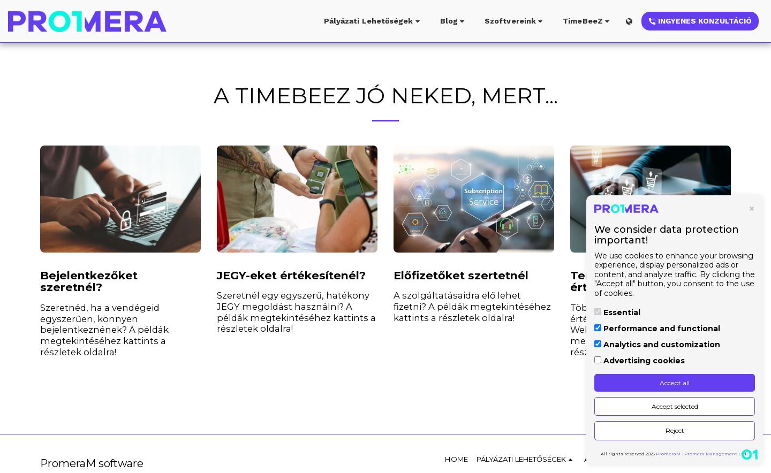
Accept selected (675, 406)
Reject (675, 430)
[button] (373, 21)
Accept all (675, 383)
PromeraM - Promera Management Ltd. (701, 453)
